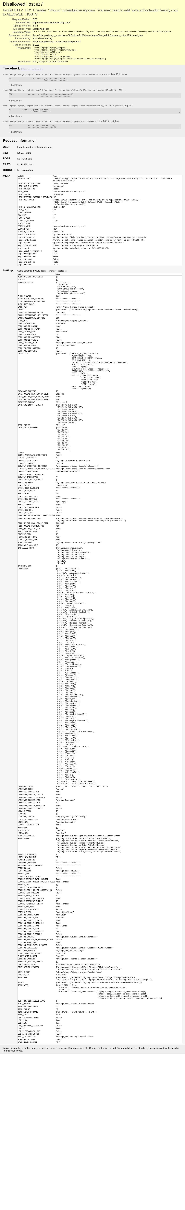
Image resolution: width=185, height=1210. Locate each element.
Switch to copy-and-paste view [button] (32, 71)
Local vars (16, 88)
